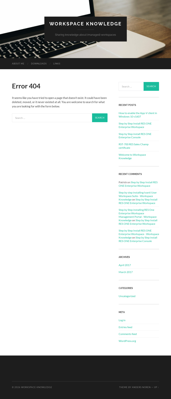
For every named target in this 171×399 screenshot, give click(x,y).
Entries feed (125, 327)
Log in (122, 320)
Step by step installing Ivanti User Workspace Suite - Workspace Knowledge (138, 196)
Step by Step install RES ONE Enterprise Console (135, 135)
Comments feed (128, 333)
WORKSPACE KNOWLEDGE (85, 24)
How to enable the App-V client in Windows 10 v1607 (138, 114)
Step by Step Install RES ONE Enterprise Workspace (135, 125)
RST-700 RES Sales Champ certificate (134, 146)
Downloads (39, 63)
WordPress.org (127, 340)
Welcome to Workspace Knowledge (132, 156)
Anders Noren (141, 387)
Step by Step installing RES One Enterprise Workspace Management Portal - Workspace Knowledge (138, 215)
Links (56, 63)
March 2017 (126, 272)
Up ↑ (156, 387)
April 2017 (125, 265)
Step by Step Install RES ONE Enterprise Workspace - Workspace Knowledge (139, 234)
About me (18, 63)
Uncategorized (127, 296)
